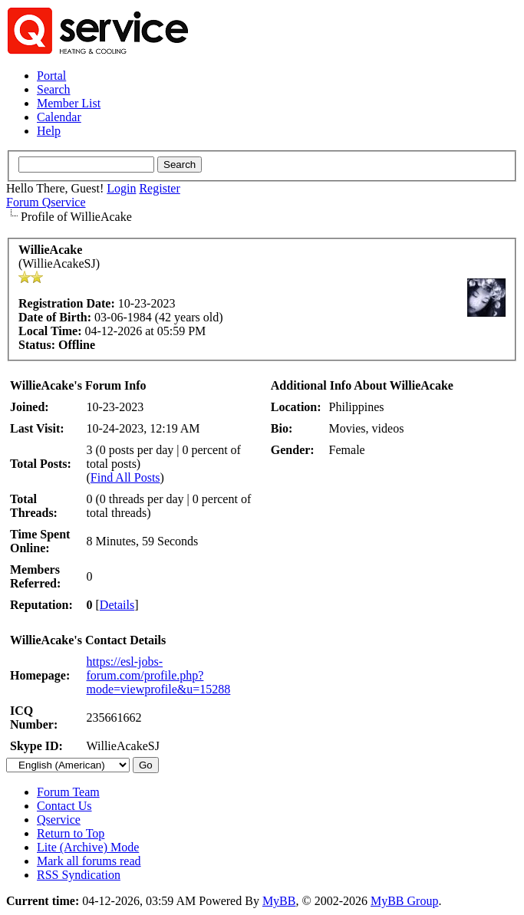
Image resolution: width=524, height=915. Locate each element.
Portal (51, 75)
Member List (69, 103)
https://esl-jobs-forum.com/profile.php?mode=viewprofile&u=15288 (159, 675)
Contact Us (64, 805)
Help (49, 130)
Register (159, 188)
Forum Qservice (46, 202)
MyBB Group (404, 900)
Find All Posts (125, 477)
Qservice (59, 819)
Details (117, 604)
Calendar (59, 116)
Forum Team (68, 791)
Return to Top (70, 833)
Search (54, 89)
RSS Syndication (78, 874)
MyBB (279, 900)
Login (121, 188)
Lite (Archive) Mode (88, 847)
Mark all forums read (89, 860)
